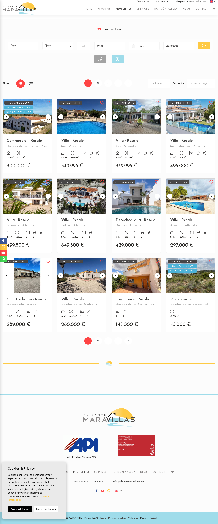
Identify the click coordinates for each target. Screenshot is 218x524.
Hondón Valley (166, 11)
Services (143, 11)
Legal (103, 518)
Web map (133, 518)
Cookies (122, 518)
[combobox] (23, 46)
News (187, 11)
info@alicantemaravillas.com (191, 3)
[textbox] (24, 45)
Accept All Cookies (20, 509)
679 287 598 (143, 3)
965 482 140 (162, 3)
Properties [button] (124, 11)
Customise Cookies (46, 509)
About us (104, 11)
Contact (202, 11)
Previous (6, 116)
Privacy (112, 518)
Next (48, 116)
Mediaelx (153, 518)
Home (88, 11)
